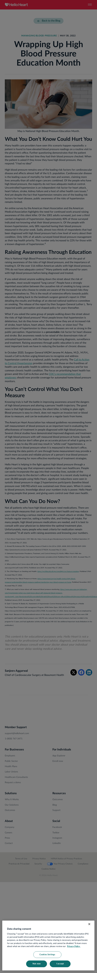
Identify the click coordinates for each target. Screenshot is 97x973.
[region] (48, 945)
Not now (37, 964)
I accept (60, 964)
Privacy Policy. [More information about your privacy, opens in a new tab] (73, 946)
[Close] (89, 924)
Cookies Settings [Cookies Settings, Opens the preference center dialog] (47, 955)
